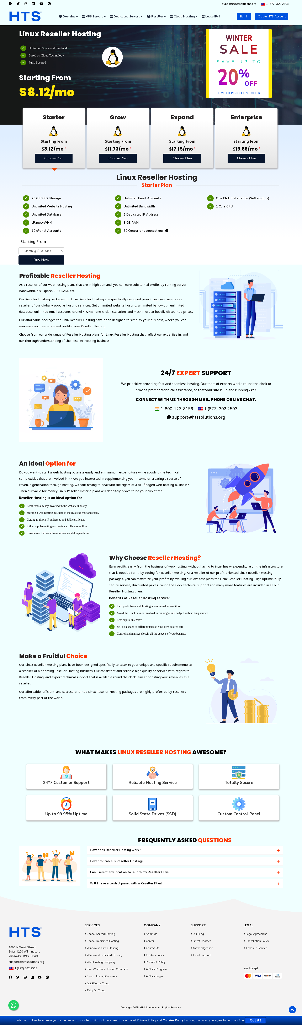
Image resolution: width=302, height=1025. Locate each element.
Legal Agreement (255, 934)
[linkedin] (34, 4)
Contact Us (151, 948)
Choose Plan (53, 158)
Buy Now (41, 259)
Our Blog (197, 934)
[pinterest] (50, 4)
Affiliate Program (155, 969)
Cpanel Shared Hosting (100, 934)
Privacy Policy (146, 1020)
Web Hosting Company (100, 962)
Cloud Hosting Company (101, 976)
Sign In (243, 16)
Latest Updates (201, 941)
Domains (68, 16)
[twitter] (19, 4)
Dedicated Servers (126, 16)
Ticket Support (201, 955)
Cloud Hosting (183, 16)
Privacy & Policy (154, 962)
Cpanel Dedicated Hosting (102, 941)
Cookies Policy (154, 955)
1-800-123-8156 (174, 409)
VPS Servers (94, 16)
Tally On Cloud (95, 990)
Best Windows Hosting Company (106, 969)
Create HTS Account (272, 16)
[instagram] (27, 4)
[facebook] (11, 4)
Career (149, 941)
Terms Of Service (255, 948)
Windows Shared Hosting (101, 948)
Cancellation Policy (256, 941)
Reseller (156, 16)
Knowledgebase (202, 948)
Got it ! (255, 1020)
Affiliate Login (153, 976)
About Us (150, 934)
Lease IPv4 (211, 16)
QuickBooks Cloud (97, 983)
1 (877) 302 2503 (275, 4)
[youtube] (42, 4)
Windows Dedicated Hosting (103, 955)
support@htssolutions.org (239, 4)
